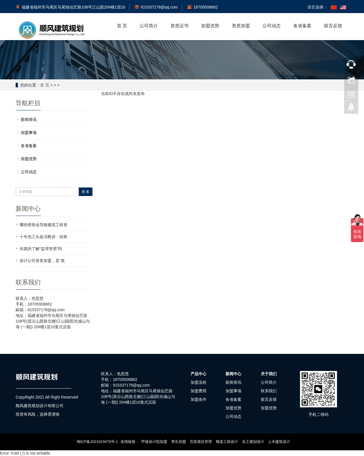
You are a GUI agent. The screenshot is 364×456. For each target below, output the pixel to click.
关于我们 (269, 374)
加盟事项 (29, 132)
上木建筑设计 (279, 442)
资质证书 (179, 25)
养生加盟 (178, 442)
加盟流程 (198, 382)
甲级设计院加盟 (154, 442)
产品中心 (198, 374)
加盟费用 (198, 391)
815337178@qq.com (156, 7)
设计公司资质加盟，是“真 (42, 260)
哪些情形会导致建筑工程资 (43, 224)
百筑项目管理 (201, 442)
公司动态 (271, 25)
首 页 (122, 25)
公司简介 (149, 25)
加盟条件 (198, 399)
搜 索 (85, 192)
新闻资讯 (29, 119)
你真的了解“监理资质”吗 (41, 248)
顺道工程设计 (227, 442)
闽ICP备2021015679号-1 (97, 442)
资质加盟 (241, 25)
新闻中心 (233, 374)
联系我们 (269, 391)
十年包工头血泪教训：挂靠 (43, 236)
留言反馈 (333, 25)
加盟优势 (210, 25)
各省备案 (302, 25)
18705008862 (202, 7)
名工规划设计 (253, 442)
